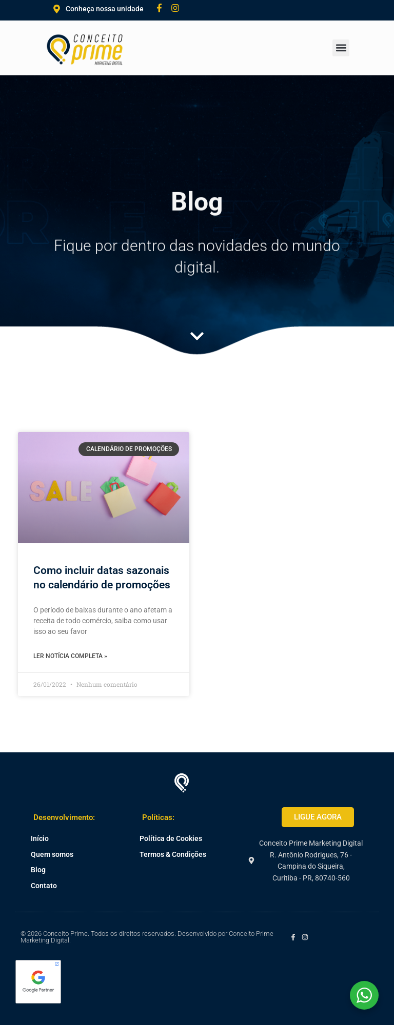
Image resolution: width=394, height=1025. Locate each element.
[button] (340, 47)
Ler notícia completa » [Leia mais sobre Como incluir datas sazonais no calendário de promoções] (70, 656)
